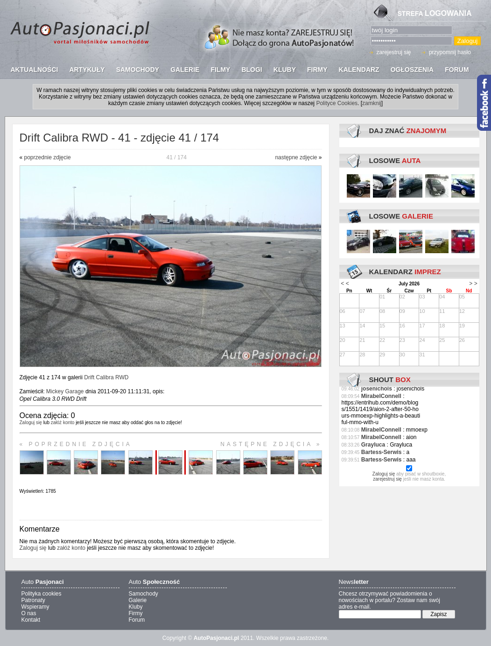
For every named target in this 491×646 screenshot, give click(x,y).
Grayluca (373, 444)
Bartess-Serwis (381, 452)
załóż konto (63, 422)
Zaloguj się (31, 422)
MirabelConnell (381, 396)
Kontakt (31, 620)
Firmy (136, 613)
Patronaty (33, 600)
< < (345, 283)
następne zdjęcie (296, 157)
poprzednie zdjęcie (47, 157)
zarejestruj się (394, 52)
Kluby (136, 606)
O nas (28, 613)
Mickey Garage (65, 391)
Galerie (138, 600)
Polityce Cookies (337, 103)
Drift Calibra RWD (106, 377)
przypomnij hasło (450, 52)
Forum (137, 620)
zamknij (371, 103)
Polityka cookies (41, 593)
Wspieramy (35, 606)
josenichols (376, 388)
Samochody (143, 593)
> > (473, 283)
